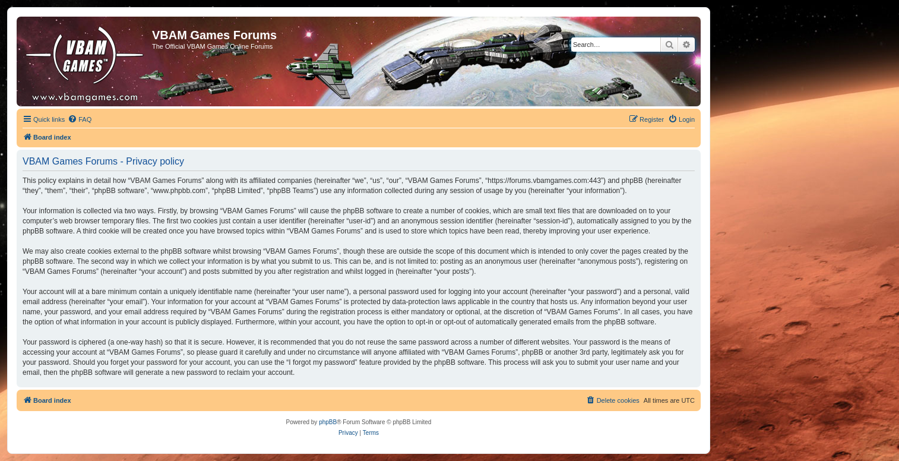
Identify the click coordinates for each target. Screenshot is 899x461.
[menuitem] (79, 119)
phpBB (328, 422)
